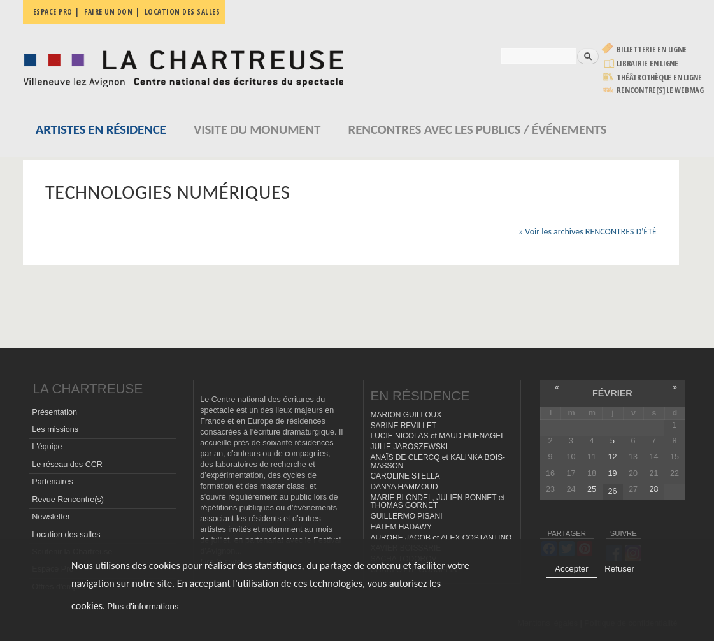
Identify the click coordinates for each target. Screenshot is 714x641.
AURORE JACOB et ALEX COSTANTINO (440, 537)
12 (612, 456)
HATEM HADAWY (400, 526)
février (612, 393)
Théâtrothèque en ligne (659, 77)
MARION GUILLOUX (405, 414)
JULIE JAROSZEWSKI (409, 446)
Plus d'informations (142, 606)
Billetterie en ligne (651, 49)
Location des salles (182, 12)
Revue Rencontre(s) (68, 499)
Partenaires (52, 481)
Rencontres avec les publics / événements (477, 129)
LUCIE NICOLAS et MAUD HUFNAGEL (437, 435)
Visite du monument (257, 129)
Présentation (54, 412)
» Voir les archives (587, 231)
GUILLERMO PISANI (406, 516)
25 (591, 489)
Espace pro (53, 12)
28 (653, 489)
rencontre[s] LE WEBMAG (660, 90)
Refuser (619, 568)
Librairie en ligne (647, 63)
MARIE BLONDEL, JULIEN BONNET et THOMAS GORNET (437, 501)
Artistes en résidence (101, 129)
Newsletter (51, 516)
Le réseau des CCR (67, 464)
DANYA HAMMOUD (404, 486)
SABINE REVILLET (403, 425)
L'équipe (47, 446)
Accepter (572, 568)
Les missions (55, 429)
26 (612, 491)
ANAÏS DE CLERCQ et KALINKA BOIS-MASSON (437, 461)
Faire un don (108, 12)
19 (612, 473)
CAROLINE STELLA (404, 476)
